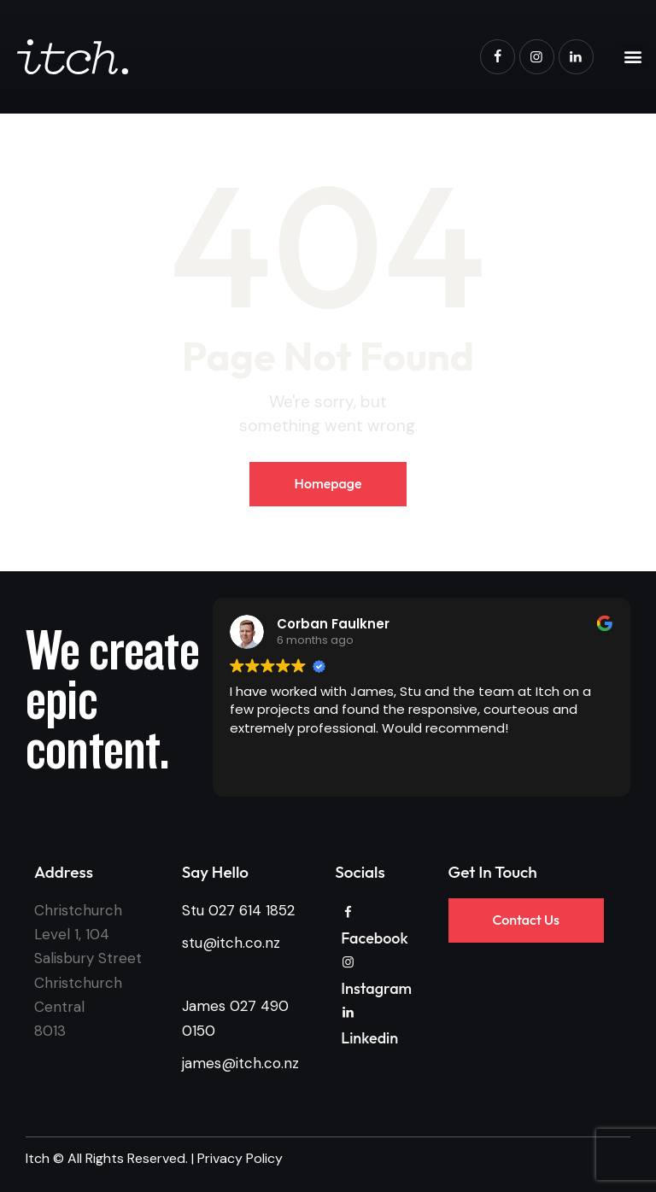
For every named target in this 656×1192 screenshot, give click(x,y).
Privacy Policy (240, 1158)
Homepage (327, 483)
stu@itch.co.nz (231, 942)
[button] (633, 57)
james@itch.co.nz (240, 1063)
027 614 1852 (251, 910)
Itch (38, 1158)
